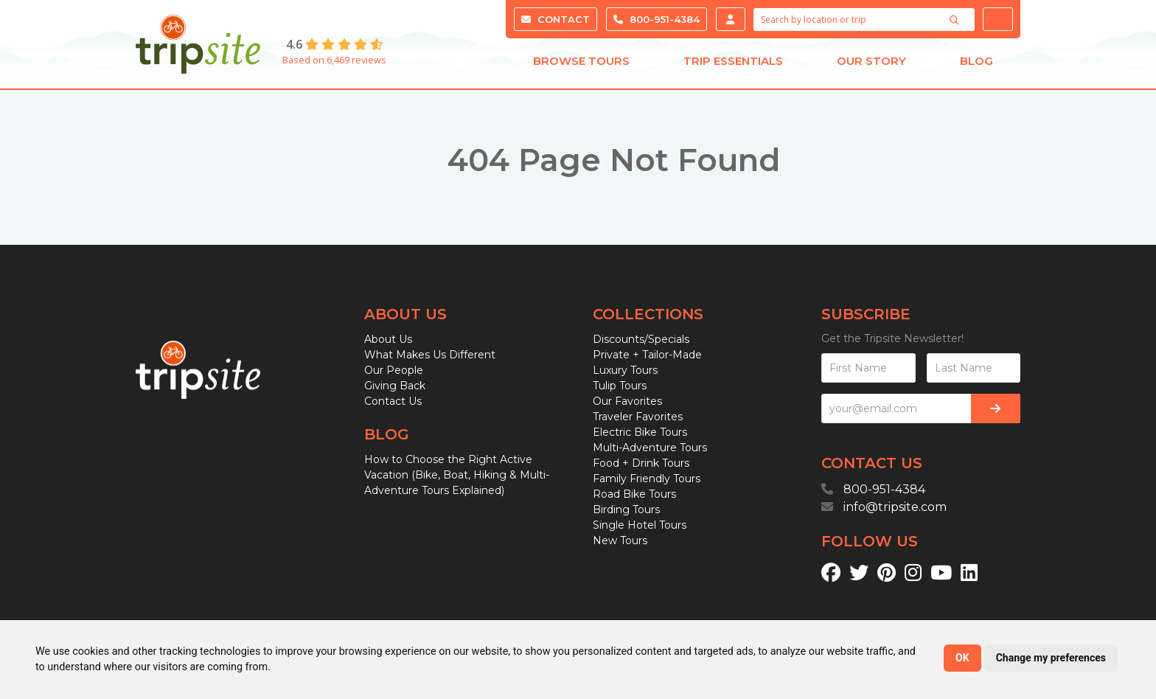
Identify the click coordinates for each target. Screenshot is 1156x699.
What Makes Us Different (429, 354)
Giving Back (394, 385)
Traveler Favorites (638, 416)
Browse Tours (581, 65)
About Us (388, 339)
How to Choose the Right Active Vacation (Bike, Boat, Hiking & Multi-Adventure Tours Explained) (456, 475)
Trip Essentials (733, 65)
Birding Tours (626, 509)
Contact (555, 19)
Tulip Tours (620, 385)
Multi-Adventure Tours (650, 447)
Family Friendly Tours (646, 478)
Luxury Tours (625, 370)
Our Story (871, 65)
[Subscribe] (995, 408)
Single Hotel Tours (639, 525)
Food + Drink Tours (641, 463)
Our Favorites (627, 401)
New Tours (620, 540)
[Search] (956, 20)
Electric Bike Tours (640, 432)
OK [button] (962, 658)
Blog (976, 65)
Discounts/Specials (641, 339)
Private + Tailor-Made (647, 354)
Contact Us (393, 401)
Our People (393, 370)
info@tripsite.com (895, 507)
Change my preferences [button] (1051, 658)
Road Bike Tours (634, 494)
